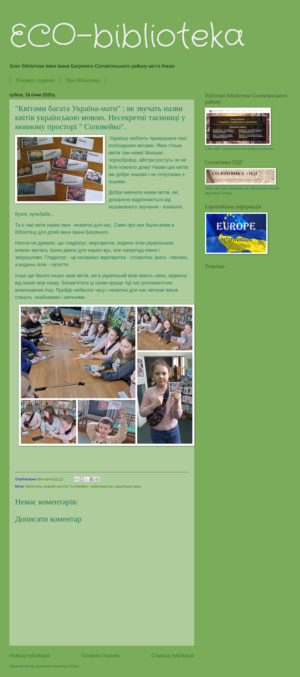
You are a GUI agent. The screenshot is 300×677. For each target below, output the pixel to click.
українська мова (128, 486)
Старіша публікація (172, 655)
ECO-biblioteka (127, 37)
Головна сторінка (35, 80)
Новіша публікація (29, 655)
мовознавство (102, 486)
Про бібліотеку (83, 80)
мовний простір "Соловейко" (66, 486)
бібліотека (33, 486)
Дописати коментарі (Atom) (57, 666)
